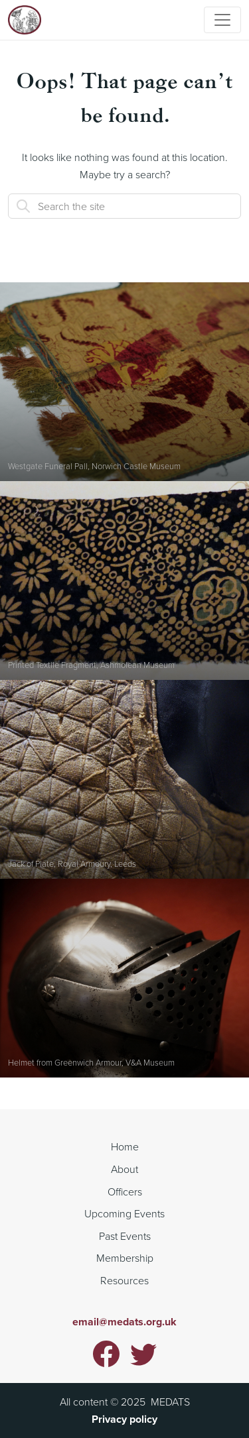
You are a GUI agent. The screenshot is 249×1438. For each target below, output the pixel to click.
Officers (125, 1191)
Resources (124, 1280)
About (124, 1169)
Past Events (125, 1236)
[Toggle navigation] (222, 20)
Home (125, 1146)
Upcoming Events (124, 1213)
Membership (124, 1257)
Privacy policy (124, 1419)
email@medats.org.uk (124, 1321)
